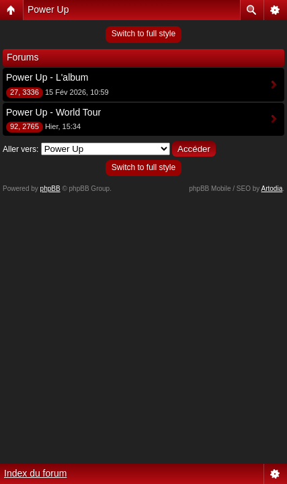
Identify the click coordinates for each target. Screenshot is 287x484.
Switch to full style (143, 33)
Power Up (48, 9)
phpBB (50, 188)
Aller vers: (20, 149)
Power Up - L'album (47, 77)
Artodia (272, 188)
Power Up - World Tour (53, 112)
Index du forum (35, 473)
